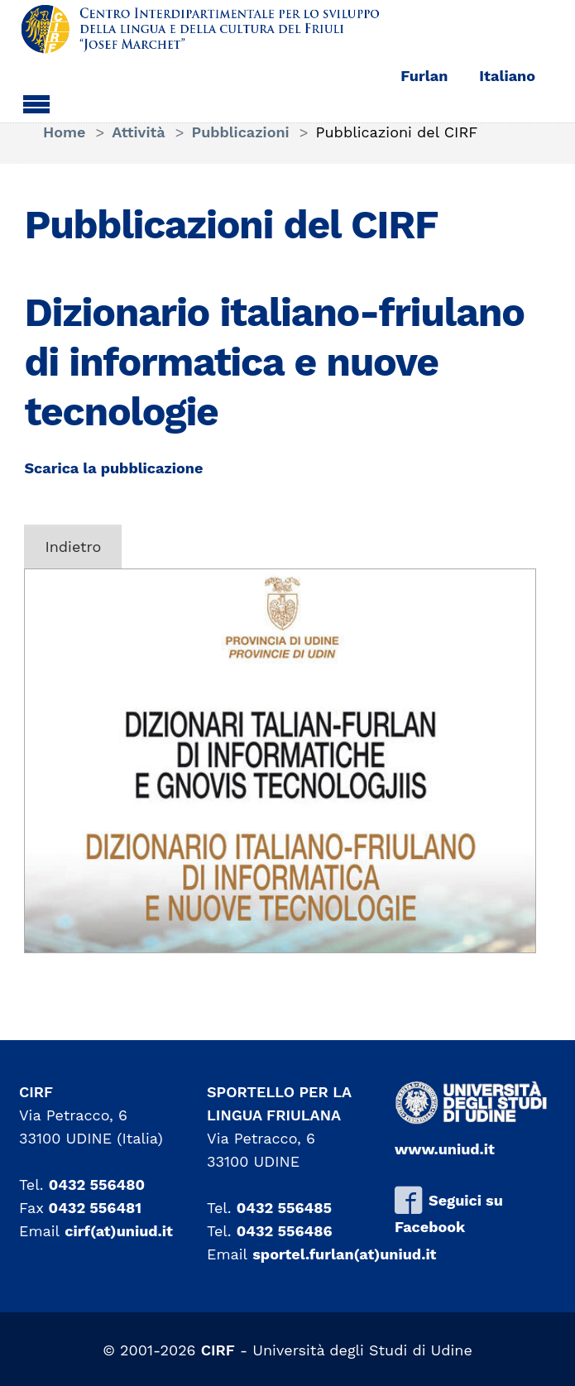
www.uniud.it (445, 1149)
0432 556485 (284, 1207)
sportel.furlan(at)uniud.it (344, 1254)
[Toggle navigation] (36, 102)
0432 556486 (285, 1231)
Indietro (73, 546)
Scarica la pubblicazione (113, 468)
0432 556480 (97, 1184)
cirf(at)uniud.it (119, 1231)
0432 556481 (95, 1207)
